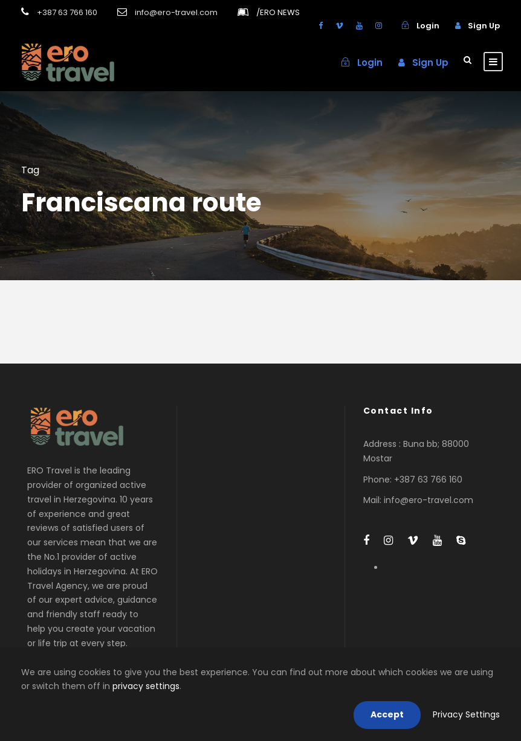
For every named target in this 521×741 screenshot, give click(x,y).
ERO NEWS (278, 12)
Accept (387, 714)
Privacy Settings (466, 714)
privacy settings (146, 686)
